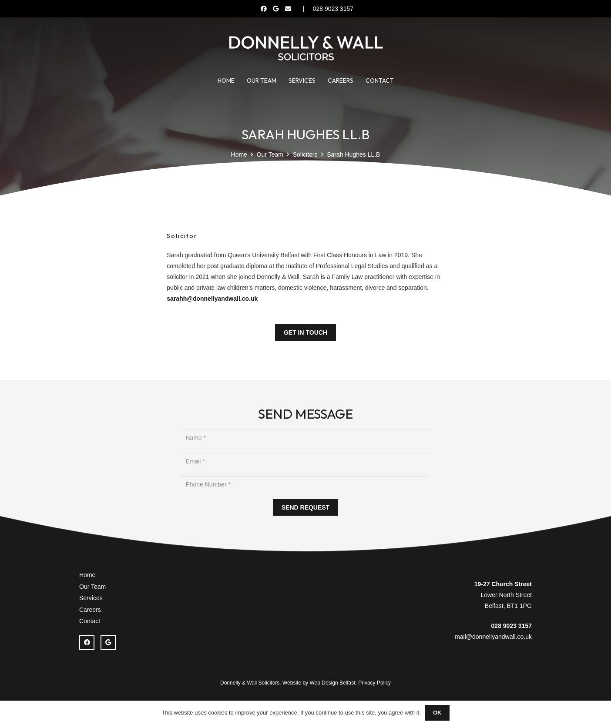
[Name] (305, 438)
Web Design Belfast (332, 683)
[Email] (288, 9)
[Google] (276, 9)
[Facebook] (264, 9)
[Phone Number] (305, 484)
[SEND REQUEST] (305, 507)
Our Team (92, 586)
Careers (90, 609)
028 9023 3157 (511, 625)
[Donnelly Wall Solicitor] (305, 47)
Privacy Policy (374, 683)
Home (87, 574)
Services (91, 597)
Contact (89, 621)
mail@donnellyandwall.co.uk (493, 636)
